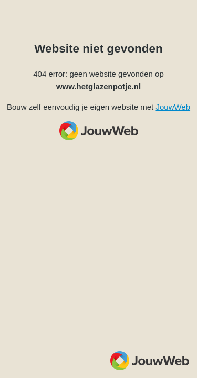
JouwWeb (172, 106)
